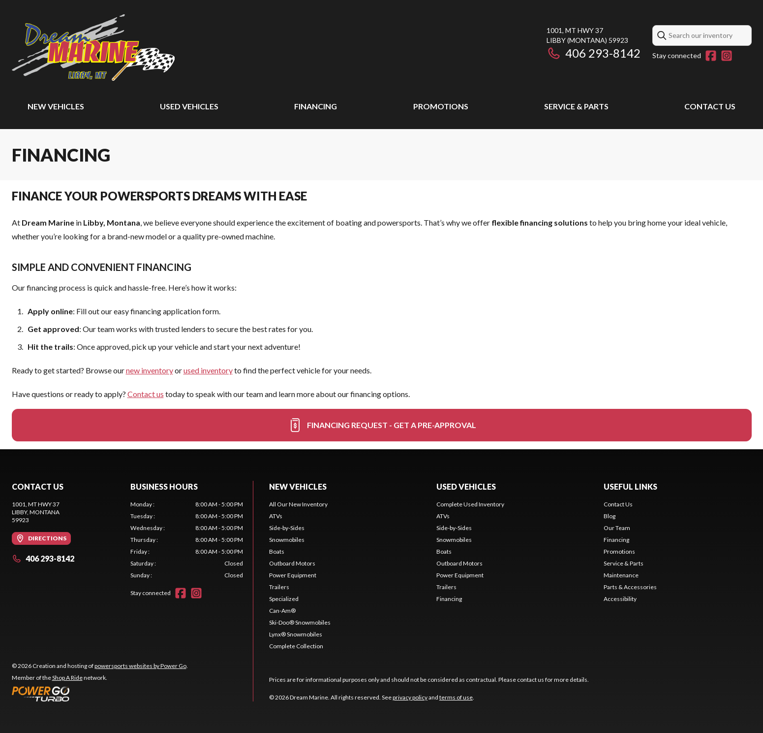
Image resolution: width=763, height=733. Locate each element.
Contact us (145, 394)
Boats (276, 551)
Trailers (279, 587)
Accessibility (620, 598)
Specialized (284, 598)
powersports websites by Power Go (140, 665)
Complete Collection (296, 646)
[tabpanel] (186, 539)
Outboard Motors (292, 563)
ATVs (275, 516)
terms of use (456, 697)
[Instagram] (726, 56)
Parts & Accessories (630, 587)
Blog (609, 516)
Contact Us (709, 106)
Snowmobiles (287, 539)
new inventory (149, 370)
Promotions (440, 106)
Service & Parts (576, 106)
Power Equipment (292, 575)
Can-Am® (282, 610)
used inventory (208, 370)
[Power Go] (100, 693)
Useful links (630, 486)
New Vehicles (56, 106)
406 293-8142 (594, 53)
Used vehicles (189, 106)
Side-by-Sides (287, 528)
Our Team (617, 528)
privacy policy (410, 697)
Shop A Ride (67, 677)
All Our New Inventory (298, 504)
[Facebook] (711, 56)
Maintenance (621, 575)
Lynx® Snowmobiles (295, 634)
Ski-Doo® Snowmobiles (300, 622)
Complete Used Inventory (470, 504)
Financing (315, 106)
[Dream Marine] (93, 47)
